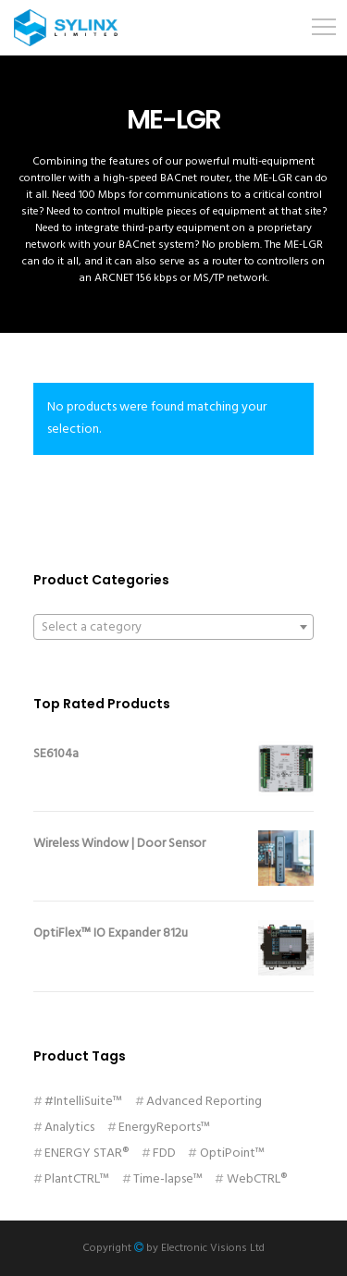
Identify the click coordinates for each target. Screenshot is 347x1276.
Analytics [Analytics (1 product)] (69, 1127)
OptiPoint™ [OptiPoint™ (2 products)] (232, 1153)
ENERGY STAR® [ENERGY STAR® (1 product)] (86, 1153)
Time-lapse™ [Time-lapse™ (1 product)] (168, 1179)
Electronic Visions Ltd (213, 1248)
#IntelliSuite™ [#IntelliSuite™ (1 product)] (83, 1101)
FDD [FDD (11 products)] (164, 1153)
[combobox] (174, 627)
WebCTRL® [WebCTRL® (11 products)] (257, 1179)
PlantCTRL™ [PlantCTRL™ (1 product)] (76, 1179)
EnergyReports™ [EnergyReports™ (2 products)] (164, 1127)
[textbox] (174, 628)
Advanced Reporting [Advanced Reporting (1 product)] (204, 1101)
